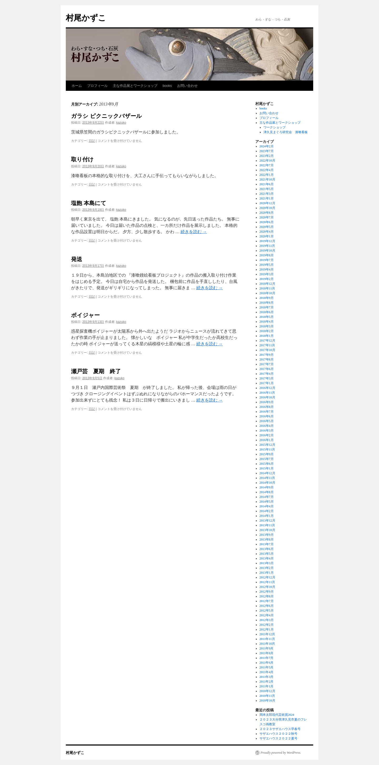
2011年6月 (267, 662)
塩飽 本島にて (88, 203)
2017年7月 (267, 364)
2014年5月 (267, 501)
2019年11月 (267, 246)
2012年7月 (267, 601)
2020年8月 (267, 212)
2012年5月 (267, 610)
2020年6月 (267, 222)
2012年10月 (267, 587)
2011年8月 (267, 653)
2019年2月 (267, 279)
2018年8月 (267, 302)
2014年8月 (267, 492)
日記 (92, 141)
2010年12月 (267, 691)
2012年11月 (267, 582)
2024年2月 (267, 146)
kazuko (121, 122)
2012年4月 (267, 615)
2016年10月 (267, 397)
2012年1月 (267, 629)
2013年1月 (267, 572)
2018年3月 (267, 326)
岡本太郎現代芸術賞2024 (277, 715)
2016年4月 (267, 426)
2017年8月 (267, 359)
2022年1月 (267, 175)
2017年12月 (267, 340)
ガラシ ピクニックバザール (106, 116)
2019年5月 (267, 265)
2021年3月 (267, 194)
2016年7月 (267, 411)
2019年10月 (267, 250)
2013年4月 (267, 558)
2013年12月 (267, 520)
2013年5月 (267, 554)
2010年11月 (267, 696)
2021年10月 (267, 179)
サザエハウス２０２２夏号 (278, 738)
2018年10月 (267, 293)
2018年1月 (267, 336)
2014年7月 (267, 497)
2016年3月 (267, 430)
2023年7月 (267, 151)
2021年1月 (267, 198)
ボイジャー (85, 315)
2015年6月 (267, 464)
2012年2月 (267, 625)
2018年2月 (267, 331)
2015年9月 (267, 454)
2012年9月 (267, 591)
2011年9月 (267, 648)
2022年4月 (267, 170)
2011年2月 (267, 681)
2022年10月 (267, 160)
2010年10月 (267, 700)
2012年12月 (267, 577)
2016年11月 (267, 392)
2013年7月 (267, 544)
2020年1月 (267, 236)
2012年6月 (267, 606)
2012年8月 (267, 596)
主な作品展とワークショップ (135, 86)
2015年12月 (267, 445)
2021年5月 (267, 189)
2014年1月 (267, 516)
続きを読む (194, 231)
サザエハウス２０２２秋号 (278, 734)
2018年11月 (267, 288)
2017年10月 (267, 350)
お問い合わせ (187, 86)
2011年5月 (267, 667)
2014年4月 (267, 506)
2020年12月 (267, 203)
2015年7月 (267, 459)
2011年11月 (267, 639)
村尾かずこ (86, 17)
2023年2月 (267, 156)
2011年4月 (267, 672)
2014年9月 (267, 487)
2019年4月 (267, 269)
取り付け (82, 159)
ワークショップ (274, 127)
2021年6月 (267, 184)
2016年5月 (267, 421)
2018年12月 (267, 284)
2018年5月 (267, 317)
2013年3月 (267, 563)
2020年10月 (267, 208)
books (167, 86)
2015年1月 (267, 468)
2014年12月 (267, 473)
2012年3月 (267, 620)
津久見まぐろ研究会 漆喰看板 (285, 132)
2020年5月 (267, 227)
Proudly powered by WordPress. (281, 752)
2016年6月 (267, 416)
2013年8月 (267, 539)
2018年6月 (267, 312)
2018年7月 (267, 307)
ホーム (77, 86)
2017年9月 (267, 355)
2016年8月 (267, 407)
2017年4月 (267, 374)
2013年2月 (267, 568)
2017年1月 (267, 383)
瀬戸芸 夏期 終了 (96, 371)
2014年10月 (267, 482)
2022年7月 (267, 165)
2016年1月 (267, 440)
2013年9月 (267, 535)
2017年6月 (267, 369)
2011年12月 (267, 634)
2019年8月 (267, 255)
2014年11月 (267, 478)
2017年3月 (267, 378)
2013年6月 (267, 549)
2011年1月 (267, 686)
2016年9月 (267, 402)
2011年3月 (267, 677)
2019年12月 (267, 241)
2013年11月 (267, 525)
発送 (76, 259)
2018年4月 (267, 321)
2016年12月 (267, 388)
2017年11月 (267, 345)
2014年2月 (267, 511)
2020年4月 (267, 231)
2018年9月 (267, 298)
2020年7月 (267, 217)
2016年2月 (267, 435)
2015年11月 (267, 449)
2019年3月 (267, 274)
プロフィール (97, 86)
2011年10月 (267, 644)
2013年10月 (267, 530)
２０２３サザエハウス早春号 (280, 729)
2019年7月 (267, 260)
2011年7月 (267, 658)
